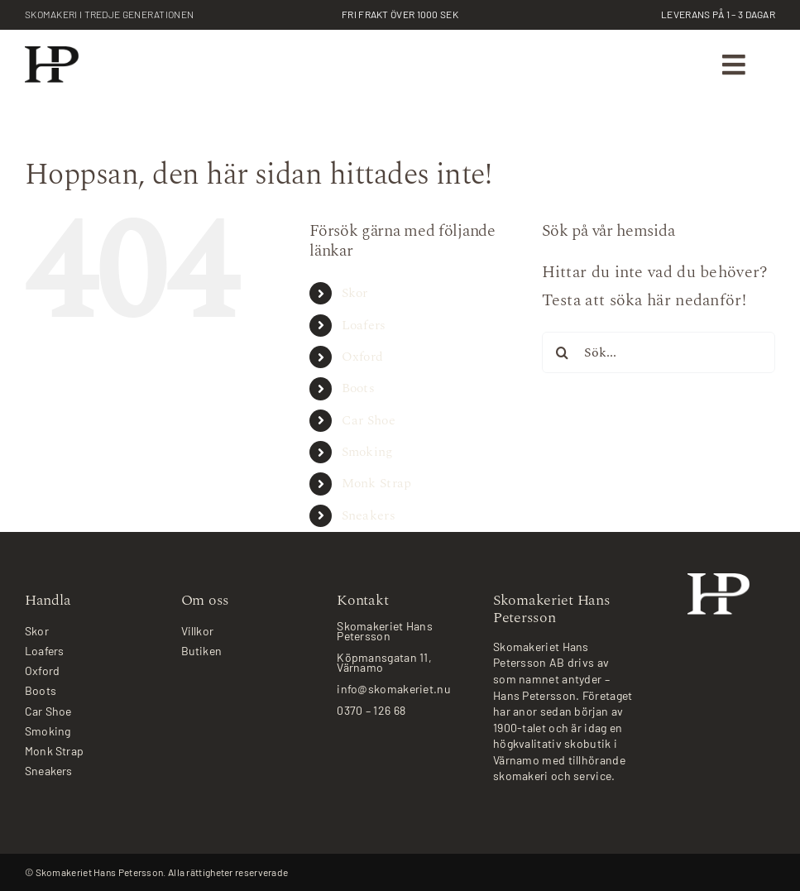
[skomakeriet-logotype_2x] (52, 54)
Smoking (367, 452)
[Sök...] (658, 352)
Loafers (364, 325)
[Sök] (562, 352)
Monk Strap (377, 483)
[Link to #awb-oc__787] (734, 65)
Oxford (363, 356)
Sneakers (368, 515)
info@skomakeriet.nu (394, 689)
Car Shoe (368, 420)
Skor (355, 293)
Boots (359, 388)
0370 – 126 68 (371, 710)
